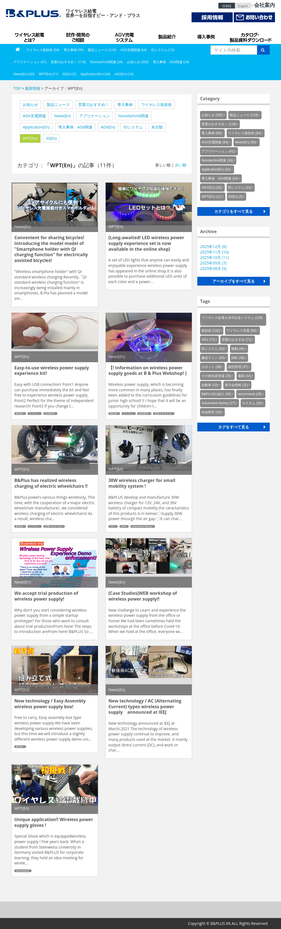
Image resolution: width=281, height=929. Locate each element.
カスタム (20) (252, 403)
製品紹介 (168, 35)
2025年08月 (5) (213, 268)
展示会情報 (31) (236, 385)
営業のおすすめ (163, 413)
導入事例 (206, 35)
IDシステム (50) (213, 349)
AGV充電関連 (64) (133, 50)
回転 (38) (238, 358)
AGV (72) (208, 340)
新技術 (19, 413)
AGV (112, 526)
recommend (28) (250, 394)
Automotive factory (142, 526)
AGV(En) (108, 127)
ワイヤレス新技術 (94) (42, 50)
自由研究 (50, 413)
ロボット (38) (211, 367)
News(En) (62, 115)
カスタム (34, 413)
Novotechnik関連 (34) (106, 62)
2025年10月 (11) (214, 257)
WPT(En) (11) (48, 74)
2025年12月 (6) (213, 246)
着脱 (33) (244, 376)
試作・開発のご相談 (78, 35)
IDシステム (133, 127)
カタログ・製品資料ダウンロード (250, 35)
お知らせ (30, 104)
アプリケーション (94, 115)
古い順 (180, 165)
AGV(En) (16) (124, 74)
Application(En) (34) (95, 74)
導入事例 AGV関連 (75, 127)
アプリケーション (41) (29, 62)
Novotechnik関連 (133, 115)
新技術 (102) (210, 331)
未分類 (157, 127)
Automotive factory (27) (218, 403)
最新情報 (32, 88)
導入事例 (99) (73, 50)
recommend (22, 870)
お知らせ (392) (138, 62)
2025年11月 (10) (214, 252)
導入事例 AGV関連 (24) (171, 62)
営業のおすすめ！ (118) (68, 62)
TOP (17, 88)
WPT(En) (30, 138)
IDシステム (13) (162, 50)
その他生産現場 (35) (216, 376)
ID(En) (51, 138)
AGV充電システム (125, 35)
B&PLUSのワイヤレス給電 (30, 35)
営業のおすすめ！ (93, 104)
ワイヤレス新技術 (156, 104)
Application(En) (36, 127)
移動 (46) (238, 349)
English (243, 6)
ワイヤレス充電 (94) (241, 331)
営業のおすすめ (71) (237, 340)
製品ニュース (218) (102, 50)
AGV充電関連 (34, 115)
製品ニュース (58, 104)
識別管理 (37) (238, 367)
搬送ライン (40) (213, 358)
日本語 (226, 6)
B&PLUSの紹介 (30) (216, 394)
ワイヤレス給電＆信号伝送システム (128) (232, 318)
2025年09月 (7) (213, 263)
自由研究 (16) (211, 412)
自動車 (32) (209, 385)
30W (123, 526)
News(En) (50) (23, 74)
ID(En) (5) (69, 74)
